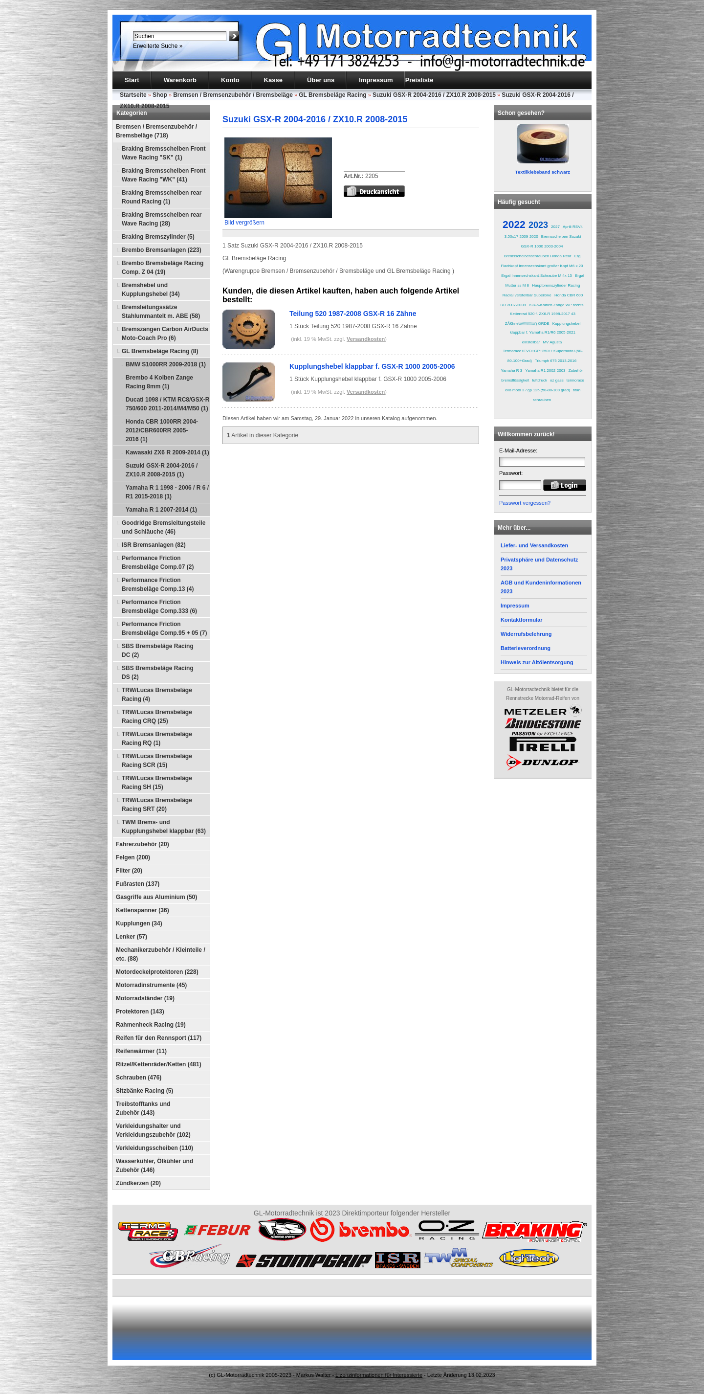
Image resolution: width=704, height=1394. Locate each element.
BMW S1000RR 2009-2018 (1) (166, 364)
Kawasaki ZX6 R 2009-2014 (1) (167, 452)
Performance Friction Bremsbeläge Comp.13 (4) (158, 584)
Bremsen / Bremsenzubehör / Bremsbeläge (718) (156, 131)
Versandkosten (366, 339)
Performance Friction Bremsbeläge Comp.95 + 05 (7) (164, 628)
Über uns (320, 80)
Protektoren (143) (140, 1011)
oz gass (557, 380)
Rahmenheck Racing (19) (151, 1024)
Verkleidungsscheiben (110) (154, 1148)
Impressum (376, 80)
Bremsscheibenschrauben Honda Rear (538, 256)
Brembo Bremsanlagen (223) (161, 250)
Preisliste (419, 80)
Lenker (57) (131, 936)
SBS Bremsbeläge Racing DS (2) (158, 672)
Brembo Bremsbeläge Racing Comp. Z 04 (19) (162, 267)
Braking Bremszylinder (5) (158, 236)
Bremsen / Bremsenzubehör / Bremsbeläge (233, 94)
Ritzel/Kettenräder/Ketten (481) (158, 1064)
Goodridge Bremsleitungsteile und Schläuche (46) (163, 527)
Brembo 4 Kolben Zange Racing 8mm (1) (159, 382)
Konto (230, 80)
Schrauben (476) (138, 1077)
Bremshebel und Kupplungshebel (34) (151, 289)
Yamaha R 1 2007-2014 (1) (161, 509)
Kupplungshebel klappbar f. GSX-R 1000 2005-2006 (372, 366)
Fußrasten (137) (137, 883)
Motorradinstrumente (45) (151, 985)
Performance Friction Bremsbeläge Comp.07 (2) (158, 562)
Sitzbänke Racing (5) (144, 1090)
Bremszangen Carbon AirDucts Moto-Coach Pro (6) (165, 333)
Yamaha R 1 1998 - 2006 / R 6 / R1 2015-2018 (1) (167, 492)
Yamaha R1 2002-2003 (545, 370)
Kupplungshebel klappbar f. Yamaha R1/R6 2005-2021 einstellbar (545, 332)
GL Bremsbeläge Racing (333, 94)
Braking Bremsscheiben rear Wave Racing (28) (161, 219)
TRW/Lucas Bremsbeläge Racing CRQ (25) (157, 716)
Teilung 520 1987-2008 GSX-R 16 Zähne (353, 313)
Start (132, 80)
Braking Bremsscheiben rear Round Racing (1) (161, 197)
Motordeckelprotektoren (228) (157, 971)
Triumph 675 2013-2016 (555, 361)
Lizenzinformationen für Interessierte (378, 1375)
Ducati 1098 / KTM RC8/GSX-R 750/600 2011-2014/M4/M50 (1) (167, 404)
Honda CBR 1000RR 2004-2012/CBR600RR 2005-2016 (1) (162, 430)
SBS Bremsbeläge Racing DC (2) (158, 650)
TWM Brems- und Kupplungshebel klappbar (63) (164, 826)
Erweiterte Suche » (157, 46)
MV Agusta (552, 342)
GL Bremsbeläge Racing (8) (160, 351)
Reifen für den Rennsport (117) (158, 1037)
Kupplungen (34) (139, 923)
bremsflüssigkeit (515, 380)
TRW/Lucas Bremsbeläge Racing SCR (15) (157, 760)
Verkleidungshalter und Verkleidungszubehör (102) (153, 1130)
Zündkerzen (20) (138, 1183)
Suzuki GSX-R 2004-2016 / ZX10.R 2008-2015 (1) (162, 470)
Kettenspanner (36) (142, 910)
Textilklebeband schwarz (542, 172)
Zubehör (576, 370)
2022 (514, 224)
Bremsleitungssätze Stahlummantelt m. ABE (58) (161, 311)
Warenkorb (180, 80)
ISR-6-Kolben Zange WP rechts (556, 305)
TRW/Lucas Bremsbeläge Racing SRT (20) (157, 804)
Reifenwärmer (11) (141, 1051)
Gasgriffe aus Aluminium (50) (156, 897)
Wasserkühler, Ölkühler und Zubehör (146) (154, 1165)
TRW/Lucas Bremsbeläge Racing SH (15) (157, 782)
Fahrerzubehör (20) (142, 844)
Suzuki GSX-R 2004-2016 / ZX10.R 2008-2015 (434, 94)
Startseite (133, 94)
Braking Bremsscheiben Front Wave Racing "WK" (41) (163, 175)
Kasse (273, 80)
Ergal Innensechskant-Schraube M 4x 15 (536, 275)
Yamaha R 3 (511, 370)
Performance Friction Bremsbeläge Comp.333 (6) (159, 606)
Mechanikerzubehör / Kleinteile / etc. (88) (160, 954)
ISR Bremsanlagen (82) (154, 544)
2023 (538, 225)
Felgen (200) (133, 857)
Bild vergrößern (278, 219)
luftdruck (539, 380)
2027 (555, 227)
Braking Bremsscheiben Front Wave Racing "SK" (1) (163, 153)
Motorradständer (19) (145, 998)
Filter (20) (129, 870)
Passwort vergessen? (524, 503)
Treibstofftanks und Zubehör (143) (143, 1108)
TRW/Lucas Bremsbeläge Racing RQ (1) (157, 738)
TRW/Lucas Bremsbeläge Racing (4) (157, 694)
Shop (160, 94)
